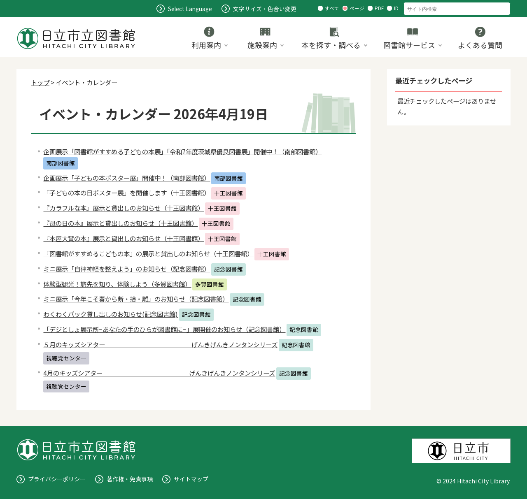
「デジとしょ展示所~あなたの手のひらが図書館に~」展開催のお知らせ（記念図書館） (164, 329)
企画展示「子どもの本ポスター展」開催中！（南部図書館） (126, 177)
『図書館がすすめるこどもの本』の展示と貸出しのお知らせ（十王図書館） (148, 253)
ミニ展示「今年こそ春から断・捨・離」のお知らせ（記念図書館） (136, 298)
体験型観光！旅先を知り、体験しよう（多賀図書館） (117, 283)
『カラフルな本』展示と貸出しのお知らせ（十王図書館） (123, 207)
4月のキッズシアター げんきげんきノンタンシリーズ (159, 372)
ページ (357, 8)
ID (396, 8)
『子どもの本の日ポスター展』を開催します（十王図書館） (126, 192)
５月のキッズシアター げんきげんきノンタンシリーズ (160, 344)
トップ (40, 82)
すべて (332, 8)
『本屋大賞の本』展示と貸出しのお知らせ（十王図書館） (123, 238)
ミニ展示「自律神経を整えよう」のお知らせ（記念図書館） (126, 268)
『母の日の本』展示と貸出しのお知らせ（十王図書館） (120, 222)
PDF (379, 8)
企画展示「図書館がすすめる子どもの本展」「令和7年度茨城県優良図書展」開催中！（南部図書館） (182, 151)
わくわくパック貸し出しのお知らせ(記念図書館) (110, 313)
